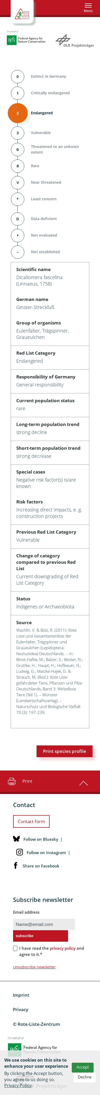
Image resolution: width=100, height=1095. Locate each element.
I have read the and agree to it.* (51, 951)
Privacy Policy (17, 1085)
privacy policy (62, 948)
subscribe (24, 936)
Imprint (21, 995)
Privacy (20, 1009)
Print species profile (64, 751)
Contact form (31, 821)
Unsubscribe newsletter (34, 966)
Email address (26, 912)
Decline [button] (84, 1077)
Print (19, 781)
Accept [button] (83, 1067)
